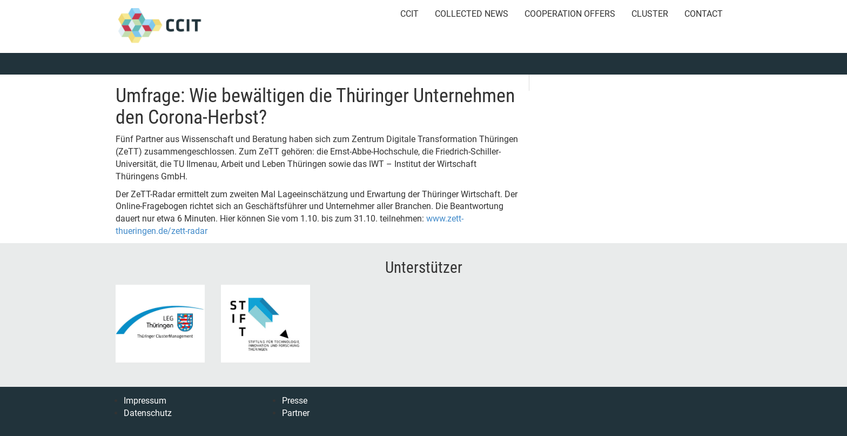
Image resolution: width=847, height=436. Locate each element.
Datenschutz (148, 413)
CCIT (409, 14)
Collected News (471, 14)
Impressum (145, 400)
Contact (703, 14)
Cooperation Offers (570, 14)
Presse (294, 400)
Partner (296, 413)
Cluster (649, 14)
